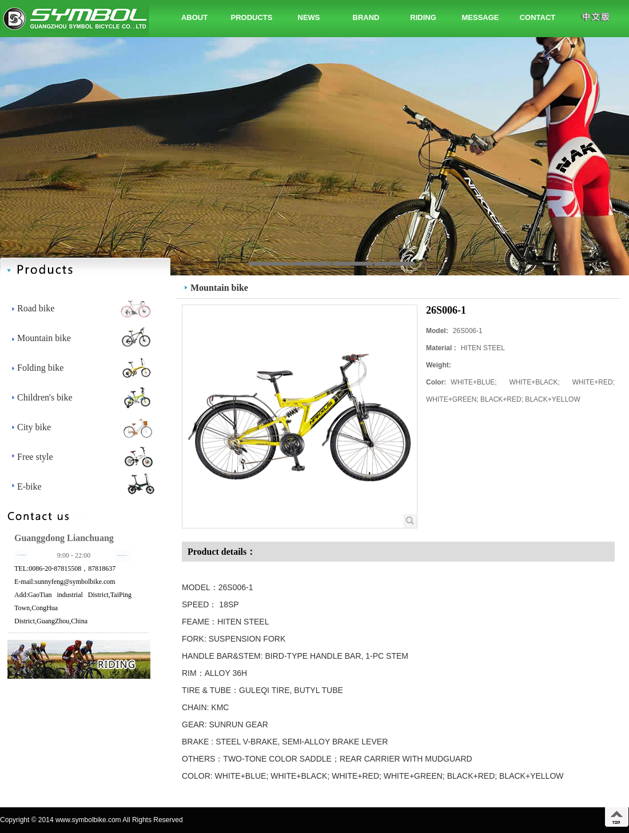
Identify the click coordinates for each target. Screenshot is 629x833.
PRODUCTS (252, 17)
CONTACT (538, 17)
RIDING (423, 17)
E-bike (29, 486)
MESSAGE (480, 17)
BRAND (366, 17)
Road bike (35, 308)
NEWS (309, 17)
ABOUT (194, 17)
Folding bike (40, 368)
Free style (35, 457)
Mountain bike (44, 338)
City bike (34, 427)
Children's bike (45, 397)
